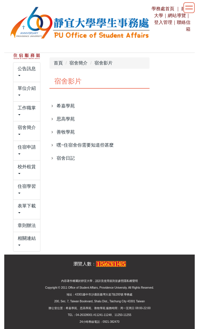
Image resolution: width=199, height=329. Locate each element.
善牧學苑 (66, 132)
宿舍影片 (103, 63)
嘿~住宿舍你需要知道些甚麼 (85, 145)
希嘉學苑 (66, 105)
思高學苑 (66, 118)
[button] (26, 72)
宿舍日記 (66, 158)
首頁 (58, 63)
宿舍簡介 (78, 63)
